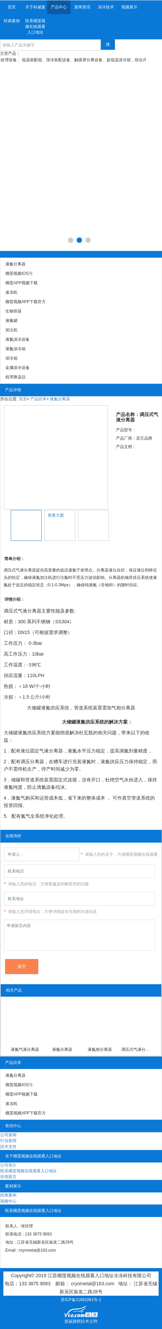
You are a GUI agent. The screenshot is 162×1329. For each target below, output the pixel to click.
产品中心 (59, 7)
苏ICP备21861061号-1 (81, 1299)
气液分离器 (29, 611)
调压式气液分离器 (137, 1049)
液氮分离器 (60, 399)
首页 (12, 7)
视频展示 (129, 7)
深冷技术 (106, 7)
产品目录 (38, 399)
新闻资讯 (82, 7)
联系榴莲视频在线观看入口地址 (35, 27)
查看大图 (56, 515)
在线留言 (8, 1176)
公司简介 (8, 1165)
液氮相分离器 (100, 1049)
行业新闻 (8, 1140)
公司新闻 (8, 1135)
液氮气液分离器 (25, 1049)
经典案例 (12, 21)
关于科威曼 (35, 7)
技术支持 (8, 1146)
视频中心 (8, 1201)
